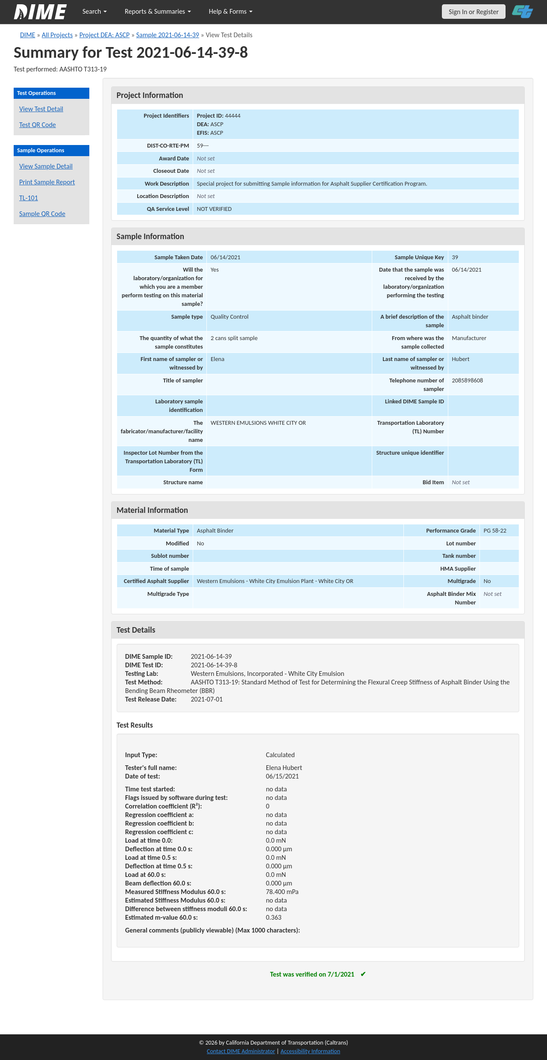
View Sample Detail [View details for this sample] (46, 166)
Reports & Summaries (158, 11)
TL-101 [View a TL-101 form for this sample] (28, 198)
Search (94, 11)
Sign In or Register (474, 12)
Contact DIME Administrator (241, 1051)
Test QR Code (37, 125)
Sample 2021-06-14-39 (167, 35)
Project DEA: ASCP (104, 35)
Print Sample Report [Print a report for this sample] (47, 182)
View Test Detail (41, 109)
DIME (27, 35)
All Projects (57, 35)
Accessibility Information (310, 1051)
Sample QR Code (42, 214)
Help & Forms (231, 11)
